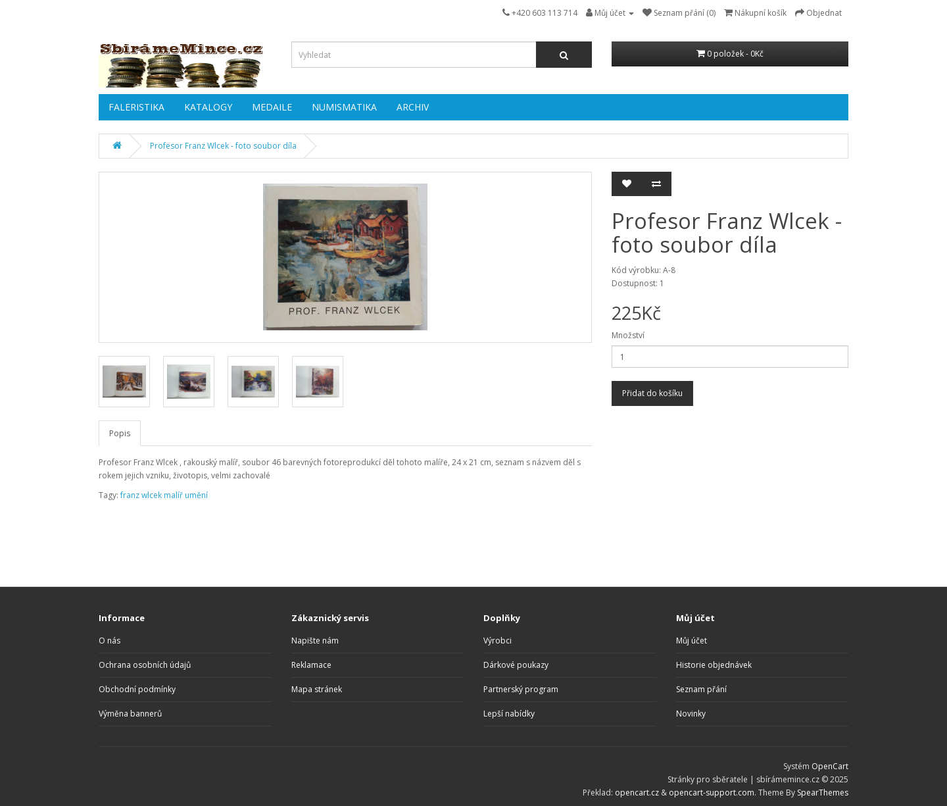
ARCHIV (413, 107)
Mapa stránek (316, 689)
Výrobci (497, 640)
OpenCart (830, 766)
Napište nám (315, 640)
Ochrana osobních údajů (145, 664)
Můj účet (691, 640)
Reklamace (311, 664)
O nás (109, 640)
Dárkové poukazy (515, 664)
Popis (119, 433)
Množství (628, 335)
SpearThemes (822, 792)
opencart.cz (637, 792)
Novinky (691, 713)
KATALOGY (208, 107)
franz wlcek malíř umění (164, 495)
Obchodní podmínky (137, 689)
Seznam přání (701, 689)
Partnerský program (520, 689)
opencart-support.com (711, 792)
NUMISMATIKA (344, 107)
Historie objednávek (714, 664)
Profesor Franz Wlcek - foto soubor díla (223, 145)
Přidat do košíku (652, 393)
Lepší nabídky (509, 713)
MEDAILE (272, 107)
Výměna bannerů (130, 713)
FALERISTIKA (136, 107)
